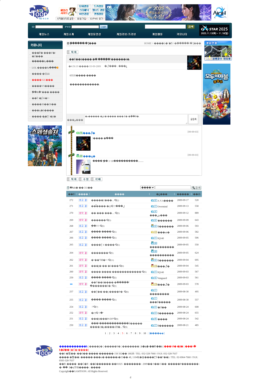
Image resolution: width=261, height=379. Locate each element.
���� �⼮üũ (41, 73)
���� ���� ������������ (116, 271)
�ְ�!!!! (95, 225)
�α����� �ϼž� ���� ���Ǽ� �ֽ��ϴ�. (136, 119)
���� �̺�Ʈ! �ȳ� (44, 116)
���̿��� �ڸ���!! (108, 206)
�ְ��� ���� (101, 231)
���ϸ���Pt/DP (102, 318)
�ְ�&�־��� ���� (46, 92)
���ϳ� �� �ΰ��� (105, 266)
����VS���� (43, 86)
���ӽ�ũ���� (43, 110)
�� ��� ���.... (102, 213)
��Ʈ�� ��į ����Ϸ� (107, 291)
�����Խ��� (43, 61)
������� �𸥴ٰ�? (92, 306)
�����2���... (102, 200)
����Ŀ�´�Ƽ (163, 43)
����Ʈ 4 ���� (103, 244)
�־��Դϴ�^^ (99, 260)
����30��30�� (44, 104)
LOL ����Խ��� (44, 67)
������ (98, 220)
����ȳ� (96, 346)
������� (99, 253)
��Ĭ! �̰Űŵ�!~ (41, 98)
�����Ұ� (112, 346)
